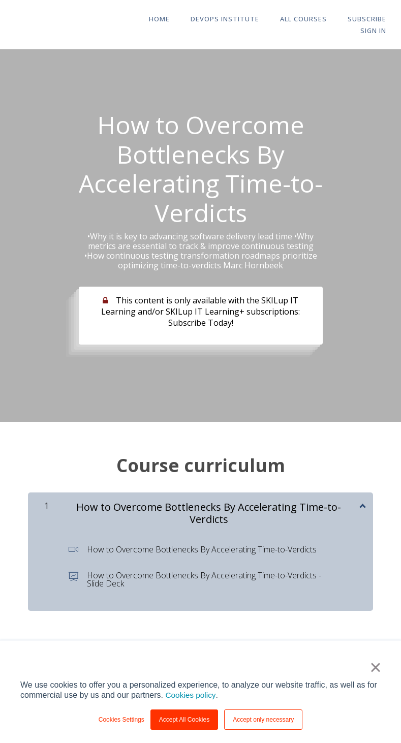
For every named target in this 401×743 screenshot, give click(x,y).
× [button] (375, 667)
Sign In (375, 31)
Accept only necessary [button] (263, 719)
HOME (150, 19)
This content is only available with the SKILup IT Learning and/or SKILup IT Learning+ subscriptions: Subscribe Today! (200, 311)
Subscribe (350, 19)
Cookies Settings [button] (121, 719)
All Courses (289, 19)
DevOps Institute (213, 19)
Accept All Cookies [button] (184, 719)
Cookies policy (191, 695)
